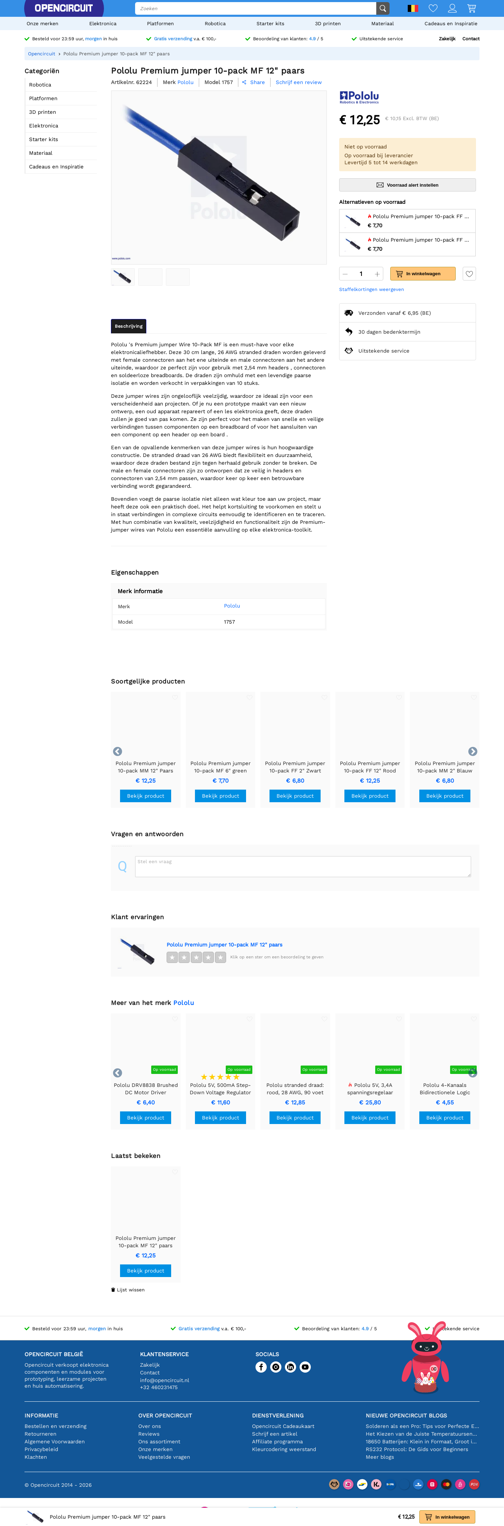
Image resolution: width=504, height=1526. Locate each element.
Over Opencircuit (165, 1415)
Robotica (215, 23)
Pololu (222, 606)
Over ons (149, 1426)
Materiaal (382, 23)
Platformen (160, 23)
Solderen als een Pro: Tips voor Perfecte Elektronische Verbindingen (422, 1426)
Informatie (41, 1415)
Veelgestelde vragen (164, 1457)
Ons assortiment (159, 1441)
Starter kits (270, 23)
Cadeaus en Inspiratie (451, 23)
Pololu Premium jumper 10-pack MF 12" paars (224, 945)
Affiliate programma (277, 1441)
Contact (470, 38)
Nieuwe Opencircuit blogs (406, 1415)
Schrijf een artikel (275, 1434)
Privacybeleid (41, 1449)
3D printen (328, 23)
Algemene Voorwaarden (54, 1441)
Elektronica (103, 23)
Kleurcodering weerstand (284, 1449)
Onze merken (42, 23)
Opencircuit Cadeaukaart (283, 1426)
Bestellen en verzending (55, 1426)
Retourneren (40, 1434)
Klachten (35, 1457)
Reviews (149, 1434)
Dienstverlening (277, 1415)
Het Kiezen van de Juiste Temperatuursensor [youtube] (422, 1434)
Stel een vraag (155, 861)
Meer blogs (380, 1457)
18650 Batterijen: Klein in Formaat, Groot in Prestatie (422, 1441)
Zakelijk (447, 38)
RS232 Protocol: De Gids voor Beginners (417, 1449)
